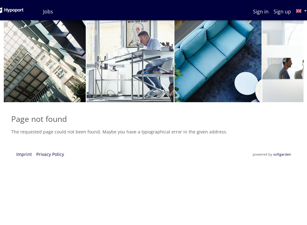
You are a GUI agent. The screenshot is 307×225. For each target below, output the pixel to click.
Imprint (24, 154)
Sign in (261, 11)
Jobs (48, 11)
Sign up (282, 11)
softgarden (282, 154)
